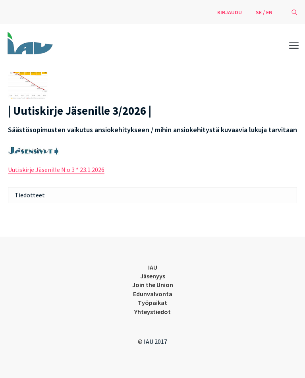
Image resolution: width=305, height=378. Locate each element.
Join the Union (152, 285)
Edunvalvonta (152, 294)
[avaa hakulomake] (294, 11)
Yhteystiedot (152, 312)
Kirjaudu (229, 12)
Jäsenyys (152, 276)
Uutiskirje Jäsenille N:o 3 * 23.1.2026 (56, 170)
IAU (152, 267)
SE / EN (264, 12)
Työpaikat (152, 303)
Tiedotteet (30, 195)
